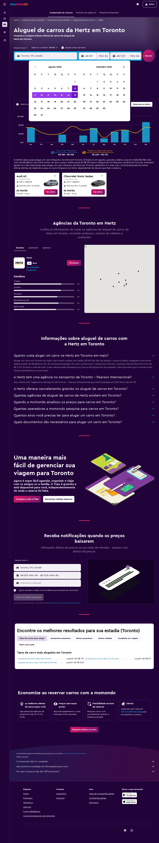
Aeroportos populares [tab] (60, 638)
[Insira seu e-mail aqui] (50, 583)
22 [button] (75, 102)
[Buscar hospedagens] (4, 18)
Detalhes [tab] (20, 248)
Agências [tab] (47, 248)
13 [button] (62, 95)
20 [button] (61, 102)
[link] (51, 192)
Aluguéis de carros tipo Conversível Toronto (37, 663)
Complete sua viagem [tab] (128, 638)
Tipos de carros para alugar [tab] (32, 638)
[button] (5, 4)
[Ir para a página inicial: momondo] (19, 4)
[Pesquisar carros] (4, 24)
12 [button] (55, 95)
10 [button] (42, 95)
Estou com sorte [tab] (26, 645)
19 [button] (55, 102)
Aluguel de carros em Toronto (84, 20)
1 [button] (97, 82)
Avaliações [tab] (33, 248)
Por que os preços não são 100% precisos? (85, 771)
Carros (16, 20)
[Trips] (4, 32)
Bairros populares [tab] (84, 638)
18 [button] (48, 102)
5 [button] (55, 88)
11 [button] (48, 95)
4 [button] (48, 88)
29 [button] (75, 108)
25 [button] (48, 108)
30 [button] (35, 115)
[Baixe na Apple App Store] (129, 801)
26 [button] (55, 108)
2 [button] (35, 88)
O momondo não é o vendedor (85, 761)
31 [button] (42, 115)
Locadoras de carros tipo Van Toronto (34, 659)
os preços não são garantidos (75, 753)
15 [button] (75, 95)
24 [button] (41, 108)
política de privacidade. (72, 603)
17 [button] (42, 102)
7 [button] (68, 88)
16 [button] (35, 102)
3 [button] (41, 88)
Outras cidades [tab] (105, 638)
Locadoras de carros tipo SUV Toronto (102, 659)
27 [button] (62, 108)
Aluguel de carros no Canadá (33, 20)
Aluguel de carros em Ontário (58, 20)
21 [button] (68, 102)
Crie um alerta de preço (131, 712)
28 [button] (68, 108)
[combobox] (21, 48)
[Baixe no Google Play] (129, 794)
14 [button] (68, 95)
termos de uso (55, 603)
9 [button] (35, 95)
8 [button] (75, 88)
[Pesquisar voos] (4, 13)
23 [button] (35, 108)
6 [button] (61, 88)
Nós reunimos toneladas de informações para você (85, 766)
